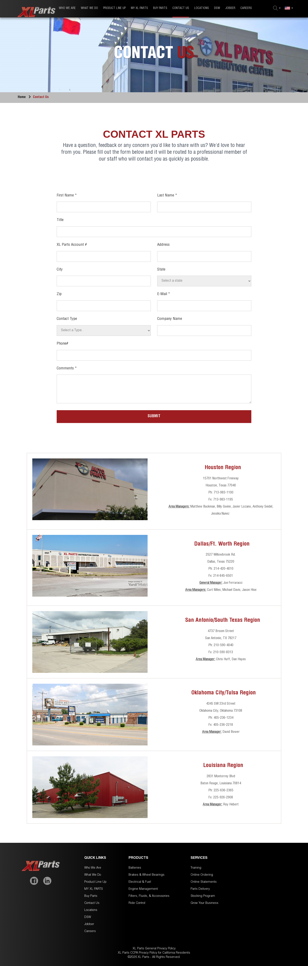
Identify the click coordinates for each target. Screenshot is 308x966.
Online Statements (204, 882)
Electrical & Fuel (140, 882)
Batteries (135, 867)
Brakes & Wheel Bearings (146, 875)
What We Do (89, 8)
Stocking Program (203, 896)
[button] (277, 8)
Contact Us (180, 8)
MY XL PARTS (139, 8)
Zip (59, 294)
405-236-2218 (223, 725)
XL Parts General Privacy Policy (154, 948)
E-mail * (163, 294)
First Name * (67, 196)
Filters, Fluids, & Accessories (149, 896)
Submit (154, 416)
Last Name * (167, 196)
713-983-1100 (223, 493)
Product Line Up (114, 8)
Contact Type (67, 319)
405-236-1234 (223, 718)
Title (60, 220)
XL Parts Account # (72, 245)
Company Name (169, 319)
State (161, 270)
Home (25, 97)
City (60, 270)
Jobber (230, 8)
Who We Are (67, 8)
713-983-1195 (223, 500)
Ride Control (137, 903)
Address (163, 245)
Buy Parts (160, 8)
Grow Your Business (204, 903)
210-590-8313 (223, 652)
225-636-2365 (223, 790)
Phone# (62, 344)
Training (196, 867)
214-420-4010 (223, 569)
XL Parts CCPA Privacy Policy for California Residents (154, 952)
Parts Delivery (200, 889)
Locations (201, 8)
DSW (217, 8)
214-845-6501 (223, 576)
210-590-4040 (223, 645)
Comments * (67, 368)
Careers (246, 8)
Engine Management (143, 889)
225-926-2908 (223, 797)
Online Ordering (202, 875)
